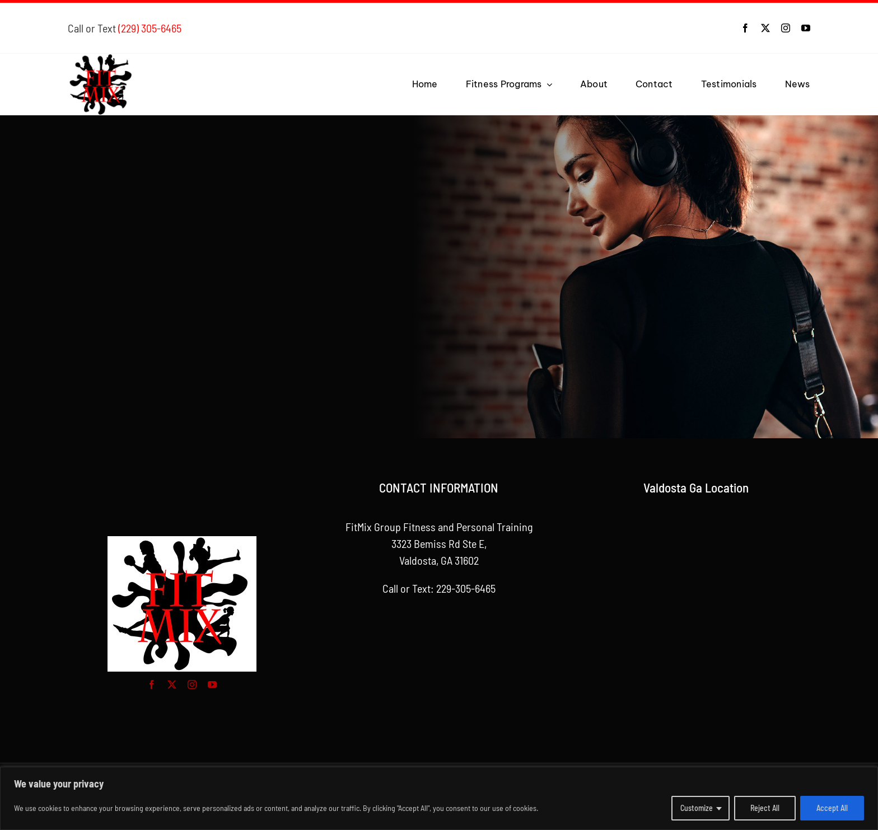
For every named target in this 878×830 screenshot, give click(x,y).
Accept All (832, 808)
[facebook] (745, 28)
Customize (696, 808)
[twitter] (765, 28)
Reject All (764, 808)
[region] (439, 798)
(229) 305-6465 (149, 28)
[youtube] (805, 28)
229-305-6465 (466, 588)
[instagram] (785, 28)
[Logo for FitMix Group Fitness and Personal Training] (102, 59)
